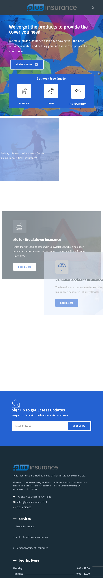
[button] (93, 7)
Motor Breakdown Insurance (32, 537)
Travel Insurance (25, 526)
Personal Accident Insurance (32, 548)
